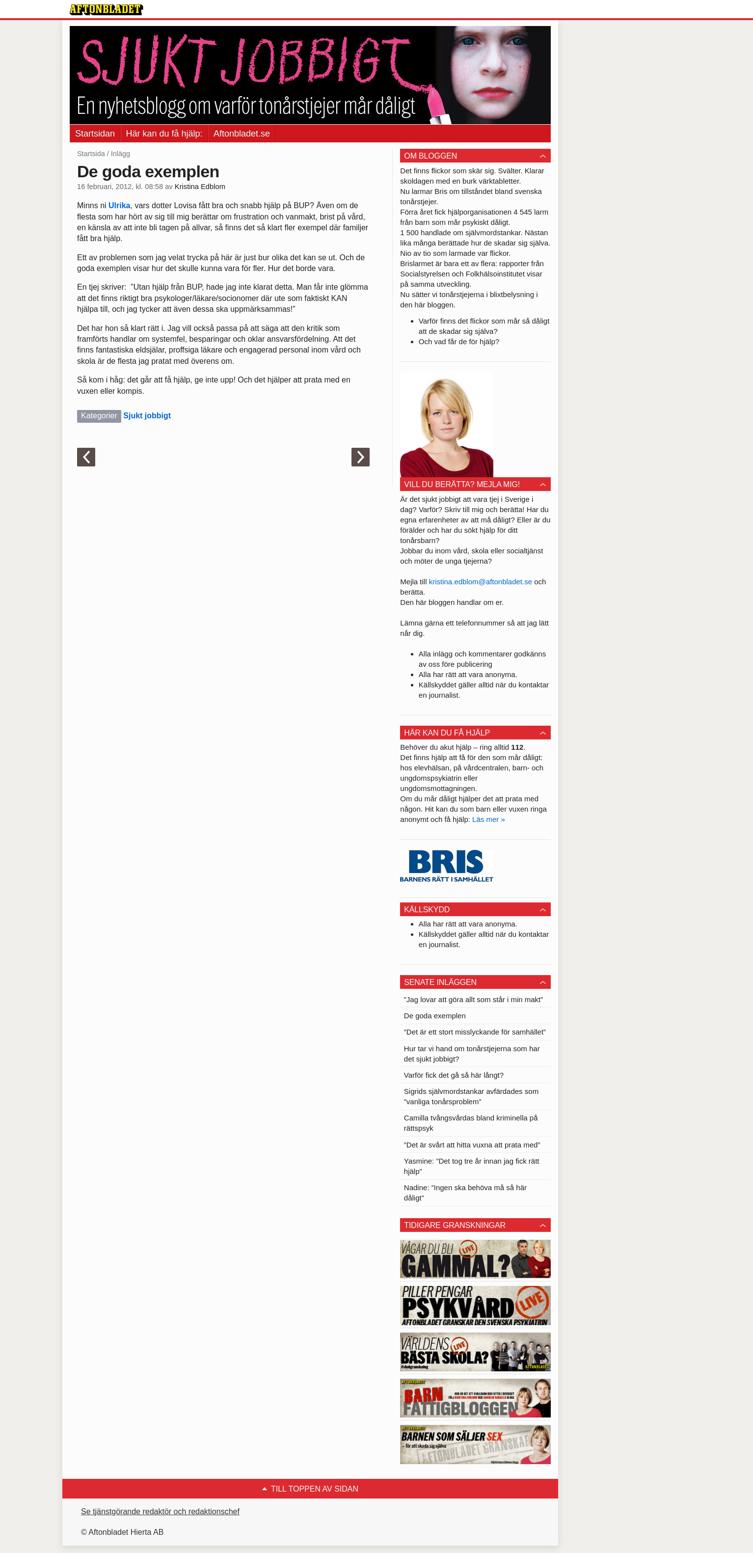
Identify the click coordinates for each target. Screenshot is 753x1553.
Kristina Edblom (200, 187)
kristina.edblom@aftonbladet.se (480, 581)
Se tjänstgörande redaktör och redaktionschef (160, 1511)
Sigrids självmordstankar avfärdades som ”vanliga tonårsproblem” (471, 1096)
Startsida (91, 154)
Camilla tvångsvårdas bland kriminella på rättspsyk (471, 1123)
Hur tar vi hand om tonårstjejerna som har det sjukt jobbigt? (472, 1053)
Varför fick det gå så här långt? (454, 1075)
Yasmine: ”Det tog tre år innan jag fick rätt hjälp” (471, 1166)
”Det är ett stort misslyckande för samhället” (475, 1032)
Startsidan (95, 133)
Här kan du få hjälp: (164, 133)
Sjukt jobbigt (147, 415)
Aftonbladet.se (242, 133)
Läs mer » (488, 819)
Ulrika (119, 205)
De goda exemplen (435, 1015)
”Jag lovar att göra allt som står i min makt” (473, 999)
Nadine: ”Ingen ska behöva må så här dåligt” (465, 1192)
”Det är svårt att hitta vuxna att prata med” (472, 1145)
